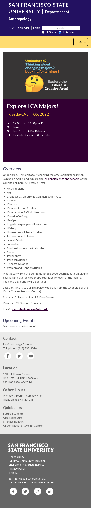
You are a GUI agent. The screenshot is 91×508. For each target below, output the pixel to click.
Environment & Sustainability (26, 464)
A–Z (11, 27)
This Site (66, 32)
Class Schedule (12, 417)
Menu (81, 43)
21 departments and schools (61, 178)
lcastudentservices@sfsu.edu (30, 309)
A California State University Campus (31, 482)
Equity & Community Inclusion (27, 460)
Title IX (13, 472)
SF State (49, 32)
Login (36, 27)
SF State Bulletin (13, 421)
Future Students (13, 413)
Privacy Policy (17, 468)
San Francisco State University (27, 478)
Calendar (23, 27)
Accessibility (16, 456)
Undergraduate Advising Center (23, 425)
